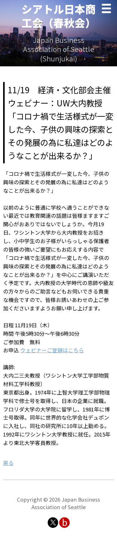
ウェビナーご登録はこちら (52, 350)
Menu (108, 9)
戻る (8, 463)
